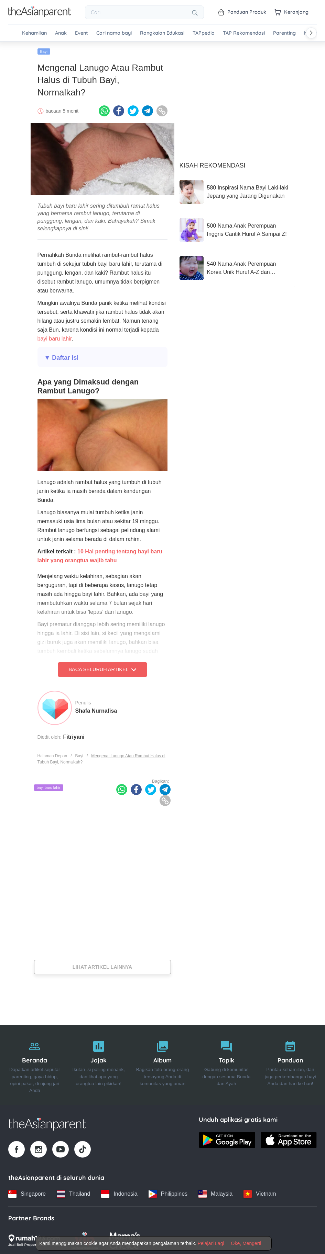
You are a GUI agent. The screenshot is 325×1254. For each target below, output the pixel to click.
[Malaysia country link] (215, 1193)
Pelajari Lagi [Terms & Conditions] (210, 1243)
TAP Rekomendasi (244, 33)
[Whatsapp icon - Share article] (104, 110)
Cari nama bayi (114, 33)
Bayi (43, 50)
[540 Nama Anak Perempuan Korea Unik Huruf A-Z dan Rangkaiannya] (235, 267)
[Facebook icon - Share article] (118, 110)
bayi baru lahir (54, 338)
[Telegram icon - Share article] (147, 110)
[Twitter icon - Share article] (133, 110)
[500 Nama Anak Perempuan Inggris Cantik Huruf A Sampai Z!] (235, 229)
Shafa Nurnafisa (96, 710)
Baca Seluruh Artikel (102, 668)
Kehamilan (34, 33)
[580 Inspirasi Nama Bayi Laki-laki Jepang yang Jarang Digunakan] (235, 191)
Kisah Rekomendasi (213, 164)
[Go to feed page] (39, 15)
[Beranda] (35, 1064)
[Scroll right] (311, 32)
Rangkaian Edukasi (162, 33)
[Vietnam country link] (259, 1193)
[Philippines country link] (168, 1193)
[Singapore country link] (27, 1193)
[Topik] (226, 1064)
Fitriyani (74, 736)
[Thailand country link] (73, 1193)
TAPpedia (204, 33)
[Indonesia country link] (119, 1193)
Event (81, 33)
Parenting (284, 33)
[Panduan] (290, 1064)
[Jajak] (99, 1064)
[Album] (163, 1064)
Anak (61, 33)
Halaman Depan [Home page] (52, 754)
